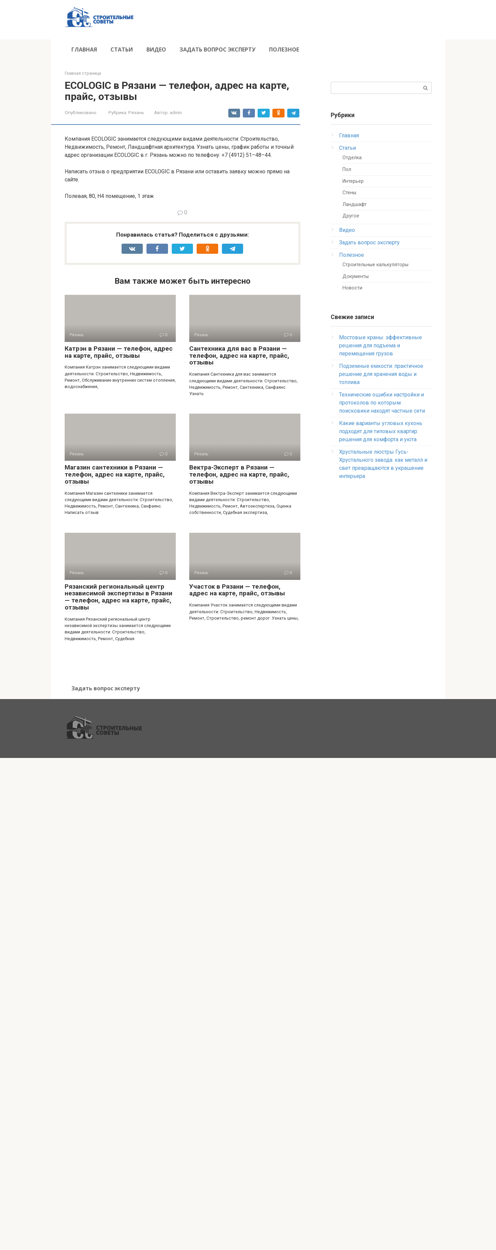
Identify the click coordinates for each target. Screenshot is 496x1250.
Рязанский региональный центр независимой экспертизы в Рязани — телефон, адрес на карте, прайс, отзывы (118, 597)
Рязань (136, 112)
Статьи (121, 49)
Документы (355, 276)
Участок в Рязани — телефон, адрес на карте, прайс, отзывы (237, 590)
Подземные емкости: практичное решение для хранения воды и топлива (381, 374)
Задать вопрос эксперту (217, 49)
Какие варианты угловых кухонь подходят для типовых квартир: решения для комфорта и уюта (380, 431)
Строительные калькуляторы (375, 265)
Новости (352, 288)
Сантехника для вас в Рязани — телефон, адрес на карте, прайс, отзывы (239, 356)
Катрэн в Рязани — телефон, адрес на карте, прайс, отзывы (119, 352)
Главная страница (83, 73)
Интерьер (353, 181)
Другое (350, 216)
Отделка (352, 158)
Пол (346, 169)
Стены (349, 193)
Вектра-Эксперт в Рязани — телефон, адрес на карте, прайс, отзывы (239, 474)
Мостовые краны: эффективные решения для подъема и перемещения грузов (380, 345)
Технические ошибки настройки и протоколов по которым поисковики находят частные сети (382, 402)
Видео (156, 49)
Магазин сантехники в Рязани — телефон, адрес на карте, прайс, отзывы (115, 474)
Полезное (284, 49)
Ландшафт (354, 204)
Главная (84, 49)
